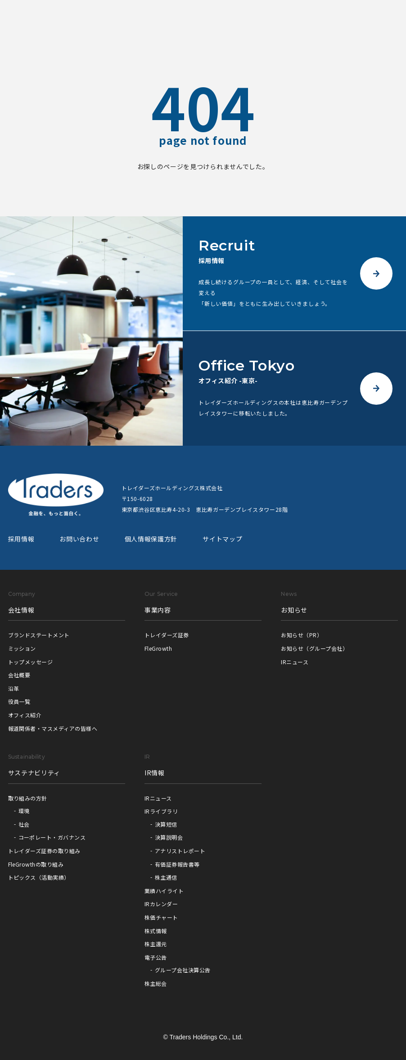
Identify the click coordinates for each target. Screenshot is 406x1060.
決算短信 (166, 824)
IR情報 (154, 772)
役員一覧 (19, 701)
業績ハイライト (164, 891)
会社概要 (19, 675)
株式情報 (155, 931)
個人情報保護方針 (151, 538)
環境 (24, 810)
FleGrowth (158, 648)
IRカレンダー (161, 904)
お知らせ (294, 609)
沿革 (13, 688)
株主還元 (155, 944)
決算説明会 (169, 837)
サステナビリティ (34, 772)
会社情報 (21, 609)
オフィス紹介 (25, 715)
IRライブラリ (161, 811)
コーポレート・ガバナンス (52, 837)
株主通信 (166, 877)
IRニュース (294, 662)
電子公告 (155, 957)
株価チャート (161, 917)
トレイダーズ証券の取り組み (44, 850)
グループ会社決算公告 (183, 970)
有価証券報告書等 (177, 864)
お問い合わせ (79, 538)
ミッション (22, 648)
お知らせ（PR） (301, 635)
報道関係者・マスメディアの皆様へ (53, 728)
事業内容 (157, 609)
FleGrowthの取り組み (36, 864)
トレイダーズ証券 (166, 635)
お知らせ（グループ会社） (314, 648)
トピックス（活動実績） (39, 877)
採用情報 (21, 538)
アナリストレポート (180, 850)
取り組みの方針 (27, 798)
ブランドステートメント (39, 635)
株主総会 (155, 983)
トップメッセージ (30, 662)
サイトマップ (222, 538)
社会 (24, 824)
